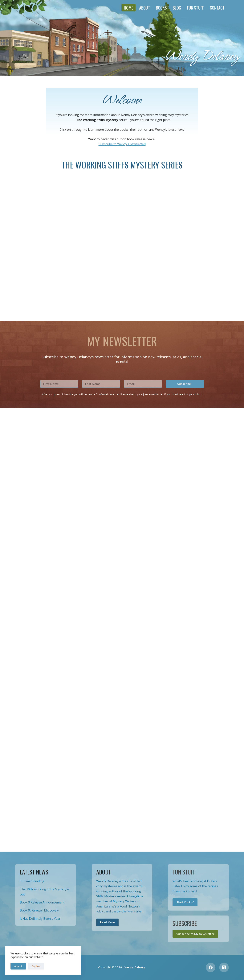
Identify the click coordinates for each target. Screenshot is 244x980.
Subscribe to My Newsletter (195, 934)
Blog (177, 7)
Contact (217, 7)
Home (128, 7)
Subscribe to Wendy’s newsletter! (122, 144)
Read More (107, 922)
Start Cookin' (185, 902)
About (144, 7)
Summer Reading (32, 881)
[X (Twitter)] (224, 967)
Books (161, 7)
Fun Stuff (195, 7)
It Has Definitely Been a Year (40, 918)
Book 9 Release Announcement (42, 902)
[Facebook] (210, 967)
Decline (36, 966)
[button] (185, 827)
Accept (18, 966)
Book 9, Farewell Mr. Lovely (39, 910)
